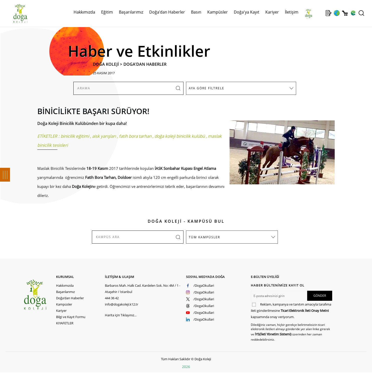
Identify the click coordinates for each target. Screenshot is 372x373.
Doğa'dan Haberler (167, 12)
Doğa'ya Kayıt (246, 12)
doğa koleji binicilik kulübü (179, 136)
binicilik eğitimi (75, 136)
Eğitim (107, 12)
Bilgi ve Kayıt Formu (70, 317)
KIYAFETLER (64, 323)
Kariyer (272, 12)
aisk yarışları (104, 136)
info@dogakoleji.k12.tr (121, 304)
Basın (196, 12)
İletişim (291, 12)
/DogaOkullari (204, 285)
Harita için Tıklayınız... (120, 315)
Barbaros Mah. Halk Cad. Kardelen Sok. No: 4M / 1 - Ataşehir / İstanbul (142, 288)
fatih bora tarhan (135, 136)
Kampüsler (217, 12)
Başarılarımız (131, 12)
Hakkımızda (84, 12)
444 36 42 (112, 298)
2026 (186, 366)
